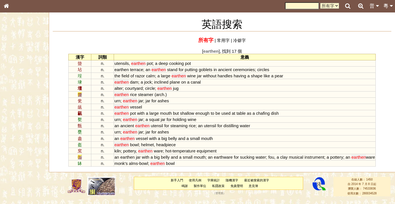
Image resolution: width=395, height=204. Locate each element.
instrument (314, 157)
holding (179, 119)
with (141, 113)
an (147, 69)
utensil (157, 125)
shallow (187, 113)
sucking (247, 157)
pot (150, 63)
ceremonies (244, 69)
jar (199, 75)
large (165, 75)
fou (271, 157)
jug (176, 88)
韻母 (19, 149)
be (218, 113)
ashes (163, 100)
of (132, 75)
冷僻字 (239, 40)
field (125, 75)
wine (191, 75)
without (209, 75)
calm (150, 75)
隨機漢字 (232, 180)
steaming (179, 125)
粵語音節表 (15, 111)
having (240, 75)
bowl (134, 144)
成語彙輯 (14, 184)
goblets (205, 69)
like (267, 75)
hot (168, 150)
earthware (223, 157)
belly (172, 138)
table (241, 113)
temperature (184, 150)
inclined (161, 82)
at (233, 113)
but (176, 113)
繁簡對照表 (15, 190)
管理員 (219, 193)
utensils (121, 63)
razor (140, 75)
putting (191, 69)
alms (133, 163)
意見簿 (253, 186)
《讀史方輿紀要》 (20, 179)
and (181, 138)
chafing (263, 113)
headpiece (166, 144)
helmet (147, 144)
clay (284, 157)
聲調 (27, 149)
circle (150, 88)
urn (117, 100)
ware (158, 150)
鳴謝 (184, 186)
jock (148, 82)
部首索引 (14, 76)
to (212, 113)
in (215, 69)
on (183, 82)
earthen (121, 69)
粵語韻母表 (15, 122)
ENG (25, 62)
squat (154, 119)
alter (118, 88)
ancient (225, 69)
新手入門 (177, 180)
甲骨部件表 (15, 86)
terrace (136, 69)
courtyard (134, 88)
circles (263, 69)
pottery (129, 150)
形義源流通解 (17, 96)
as (249, 113)
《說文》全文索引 (20, 174)
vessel (136, 107)
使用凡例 (195, 180)
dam (134, 82)
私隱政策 (218, 186)
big (164, 138)
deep (163, 63)
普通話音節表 (17, 154)
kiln (117, 150)
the (117, 75)
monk (119, 163)
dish (275, 113)
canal (196, 82)
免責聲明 (237, 186)
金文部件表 (15, 91)
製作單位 (200, 186)
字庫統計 (213, 180)
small (195, 138)
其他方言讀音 (17, 159)
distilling (230, 125)
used (226, 113)
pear (279, 75)
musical (296, 157)
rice (133, 94)
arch (160, 94)
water (245, 125)
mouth (166, 113)
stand (172, 69)
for (181, 69)
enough (202, 113)
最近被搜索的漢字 (256, 180)
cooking (176, 63)
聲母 (11, 149)
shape (257, 75)
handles (224, 75)
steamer (145, 94)
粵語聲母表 (15, 116)
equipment (207, 150)
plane (175, 82)
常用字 (223, 40)
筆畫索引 (14, 81)
